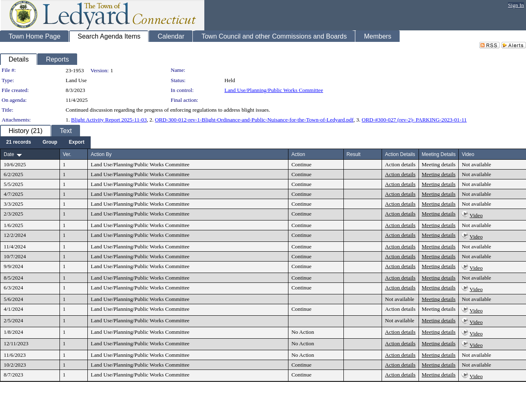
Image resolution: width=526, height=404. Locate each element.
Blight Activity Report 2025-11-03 (108, 120)
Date (9, 154)
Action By (101, 154)
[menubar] (45, 142)
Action (298, 154)
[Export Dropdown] (76, 142)
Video (476, 215)
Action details (400, 164)
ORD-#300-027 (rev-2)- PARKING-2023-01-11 (414, 120)
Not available (476, 164)
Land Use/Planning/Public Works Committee (273, 90)
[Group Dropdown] (50, 142)
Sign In (516, 5)
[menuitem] (18, 142)
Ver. (67, 154)
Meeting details (439, 164)
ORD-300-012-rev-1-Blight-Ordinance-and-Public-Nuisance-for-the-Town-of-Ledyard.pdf (254, 120)
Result (354, 154)
